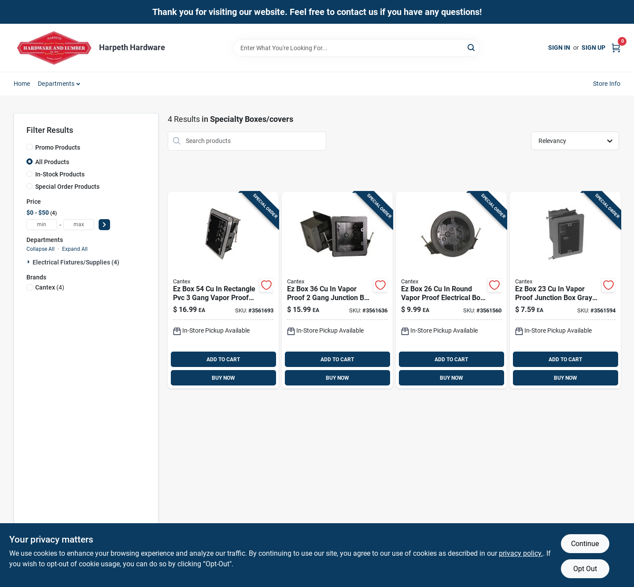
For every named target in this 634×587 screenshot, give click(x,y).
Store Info (607, 83)
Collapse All (40, 249)
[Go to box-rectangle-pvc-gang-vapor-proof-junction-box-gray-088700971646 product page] (223, 290)
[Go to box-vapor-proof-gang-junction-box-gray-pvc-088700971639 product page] (337, 290)
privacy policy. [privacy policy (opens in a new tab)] (521, 553)
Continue (585, 543)
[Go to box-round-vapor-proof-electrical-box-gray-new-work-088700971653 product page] (451, 290)
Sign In (559, 47)
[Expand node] (29, 262)
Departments (56, 83)
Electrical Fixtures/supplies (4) (76, 262)
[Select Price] (104, 224)
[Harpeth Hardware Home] (53, 48)
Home (22, 83)
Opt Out (585, 569)
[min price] (41, 224)
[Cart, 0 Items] (616, 47)
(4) (49, 287)
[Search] (471, 47)
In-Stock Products (60, 174)
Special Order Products (67, 186)
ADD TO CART (223, 359)
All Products (52, 162)
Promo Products (57, 147)
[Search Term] (356, 48)
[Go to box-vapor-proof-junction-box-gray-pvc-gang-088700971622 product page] (565, 290)
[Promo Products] (29, 147)
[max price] (78, 224)
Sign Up (593, 47)
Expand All (75, 249)
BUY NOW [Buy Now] (223, 378)
